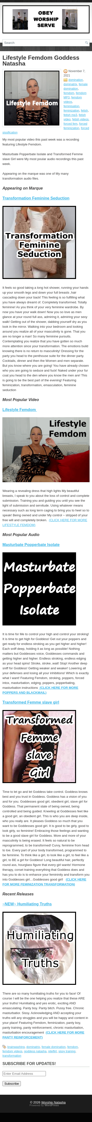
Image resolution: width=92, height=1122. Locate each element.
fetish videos (80, 119)
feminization (71, 110)
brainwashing (16, 1047)
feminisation (71, 106)
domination (75, 80)
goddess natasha (35, 1051)
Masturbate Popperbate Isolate (31, 545)
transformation (11, 1055)
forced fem (71, 123)
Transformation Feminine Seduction (35, 198)
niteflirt (52, 1051)
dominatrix (70, 84)
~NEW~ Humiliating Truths (27, 904)
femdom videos (12, 1051)
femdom (69, 93)
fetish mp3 (70, 115)
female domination (53, 1047)
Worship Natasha (53, 1102)
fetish (84, 110)
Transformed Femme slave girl (30, 702)
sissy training (66, 1051)
